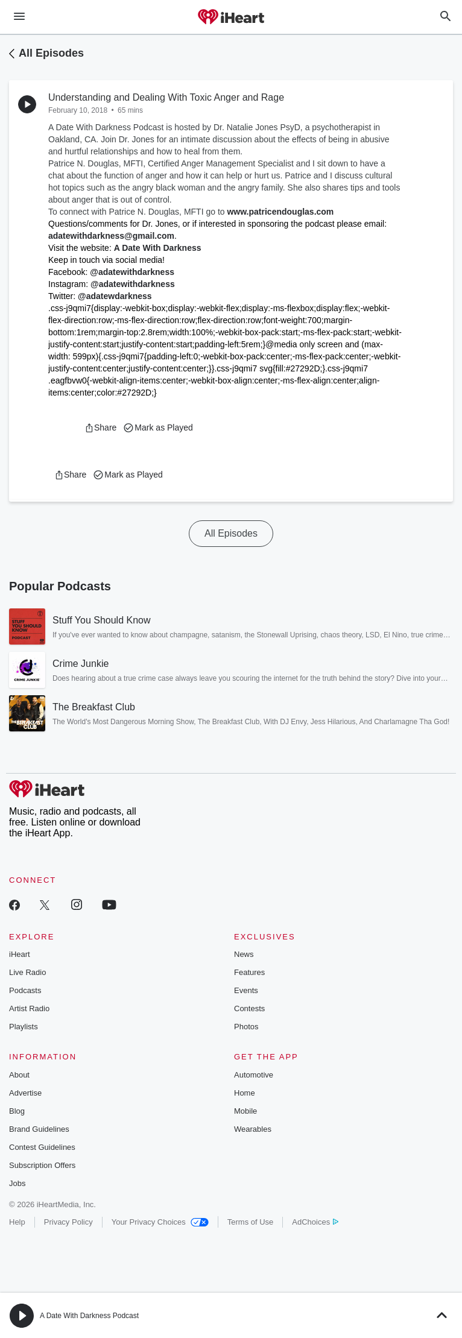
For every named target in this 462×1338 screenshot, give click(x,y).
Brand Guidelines (39, 1129)
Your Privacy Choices (160, 1221)
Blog (17, 1111)
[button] (100, 427)
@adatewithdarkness (132, 272)
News (244, 954)
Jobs (17, 1183)
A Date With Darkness (157, 248)
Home (244, 1092)
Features (249, 972)
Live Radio (27, 972)
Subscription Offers (42, 1165)
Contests (249, 1008)
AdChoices (315, 1221)
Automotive (253, 1074)
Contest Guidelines (42, 1147)
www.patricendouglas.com (280, 211)
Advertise (25, 1092)
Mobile (245, 1111)
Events (246, 990)
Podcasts (25, 990)
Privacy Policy (68, 1221)
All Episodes (51, 53)
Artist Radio (29, 1008)
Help (17, 1221)
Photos (246, 1026)
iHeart (19, 954)
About (19, 1074)
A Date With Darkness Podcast (89, 1315)
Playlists (23, 1026)
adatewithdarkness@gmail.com (111, 236)
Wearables (252, 1129)
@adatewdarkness (115, 296)
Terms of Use (250, 1221)
